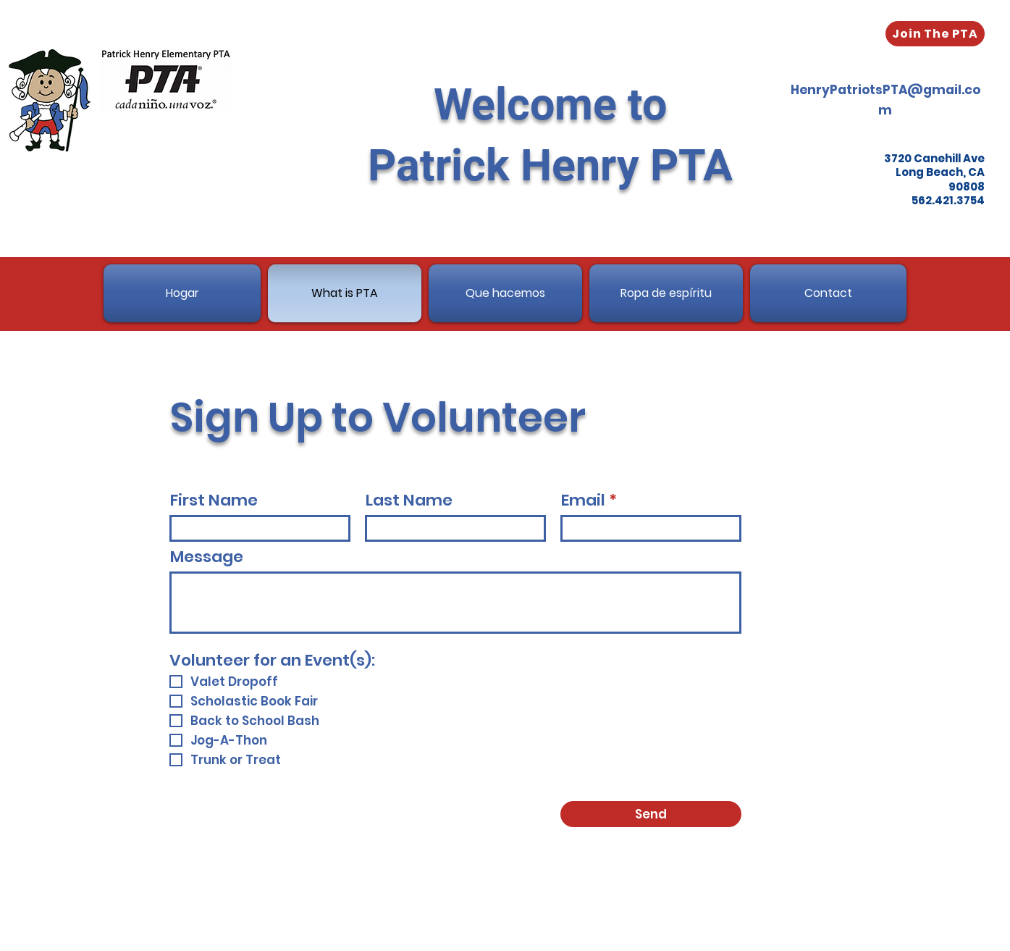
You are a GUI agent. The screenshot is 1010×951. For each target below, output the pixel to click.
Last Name (409, 500)
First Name (214, 500)
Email (583, 500)
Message (206, 557)
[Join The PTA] (935, 33)
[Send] (650, 814)
